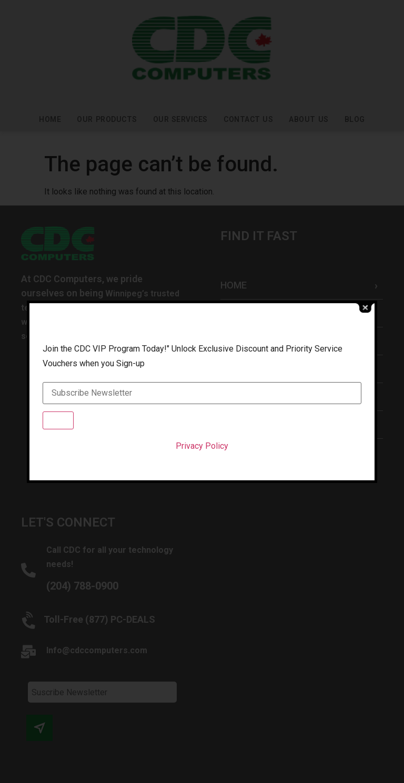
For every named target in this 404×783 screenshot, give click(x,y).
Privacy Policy (202, 446)
